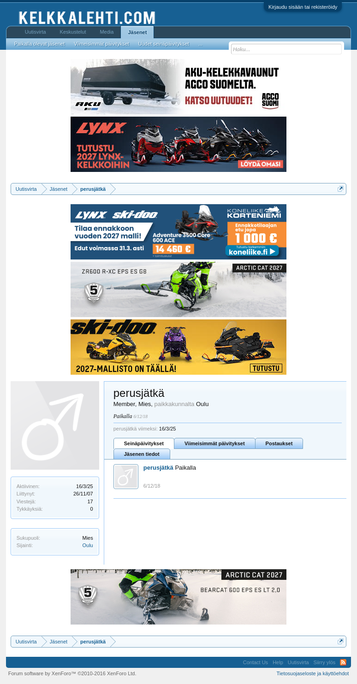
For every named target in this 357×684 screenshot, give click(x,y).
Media (106, 32)
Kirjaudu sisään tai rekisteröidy (302, 7)
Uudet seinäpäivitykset (163, 44)
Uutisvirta (35, 32)
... (200, 44)
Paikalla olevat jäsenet (39, 44)
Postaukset (279, 443)
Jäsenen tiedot (142, 454)
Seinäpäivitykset (144, 443)
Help (278, 662)
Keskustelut (73, 32)
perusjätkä (158, 467)
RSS (343, 662)
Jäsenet (137, 32)
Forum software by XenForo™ (72, 673)
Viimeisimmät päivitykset (214, 443)
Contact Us (255, 662)
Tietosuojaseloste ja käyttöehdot (313, 673)
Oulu (87, 545)
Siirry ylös (325, 662)
